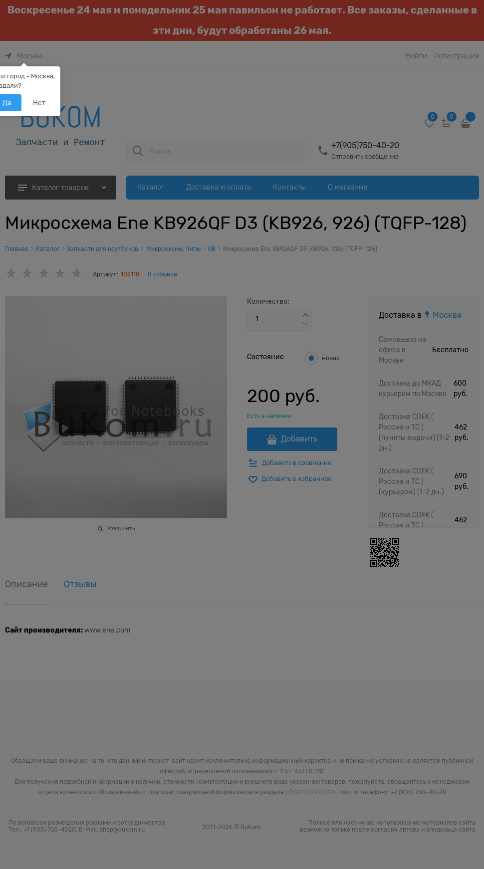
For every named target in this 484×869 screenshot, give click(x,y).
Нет (39, 103)
